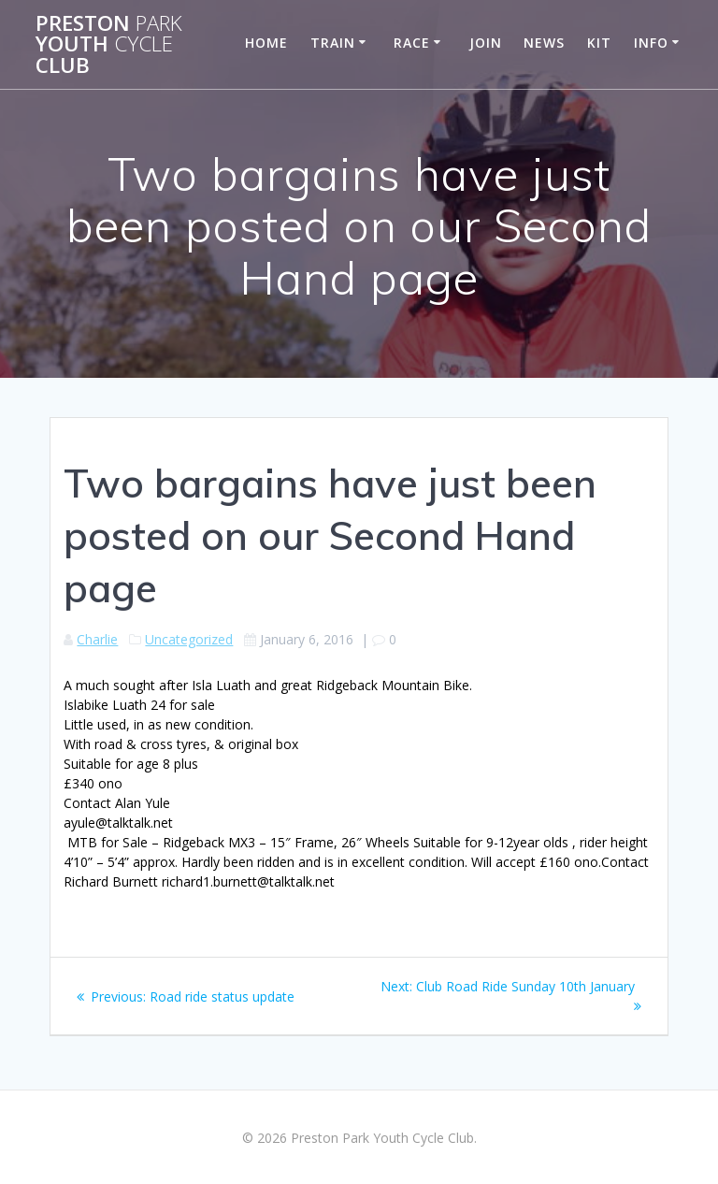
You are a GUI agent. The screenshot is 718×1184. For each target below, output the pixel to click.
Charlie (97, 639)
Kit (599, 42)
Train (332, 42)
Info (651, 42)
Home (266, 42)
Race (412, 42)
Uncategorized (189, 639)
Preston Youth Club (109, 44)
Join (485, 42)
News (544, 42)
